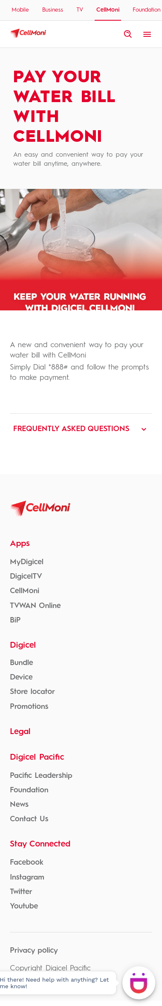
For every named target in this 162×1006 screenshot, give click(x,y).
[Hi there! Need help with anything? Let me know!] (138, 982)
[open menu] (147, 34)
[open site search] (128, 34)
